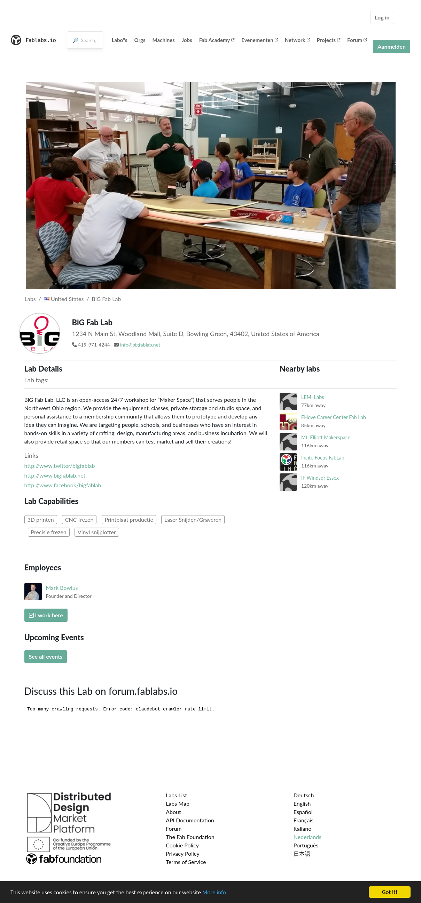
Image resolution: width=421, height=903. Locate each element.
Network (297, 40)
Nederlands (307, 836)
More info (214, 892)
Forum (357, 40)
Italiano (303, 828)
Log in (382, 17)
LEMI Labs (312, 397)
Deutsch (304, 795)
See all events (46, 656)
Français (303, 820)
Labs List (176, 795)
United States (64, 298)
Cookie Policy (182, 845)
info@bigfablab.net (140, 345)
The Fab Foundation (190, 836)
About (173, 811)
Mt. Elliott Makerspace (325, 437)
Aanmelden (391, 46)
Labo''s (119, 40)
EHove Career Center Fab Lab (333, 417)
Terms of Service (186, 862)
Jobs (187, 40)
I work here (46, 615)
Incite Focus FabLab (322, 458)
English (302, 803)
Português (306, 845)
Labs (30, 298)
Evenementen (259, 40)
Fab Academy (217, 40)
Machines (164, 40)
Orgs (140, 40)
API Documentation (190, 820)
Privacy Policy (183, 853)
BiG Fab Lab (106, 298)
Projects (328, 40)
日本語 (302, 853)
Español (303, 811)
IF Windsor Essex (320, 478)
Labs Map (177, 803)
